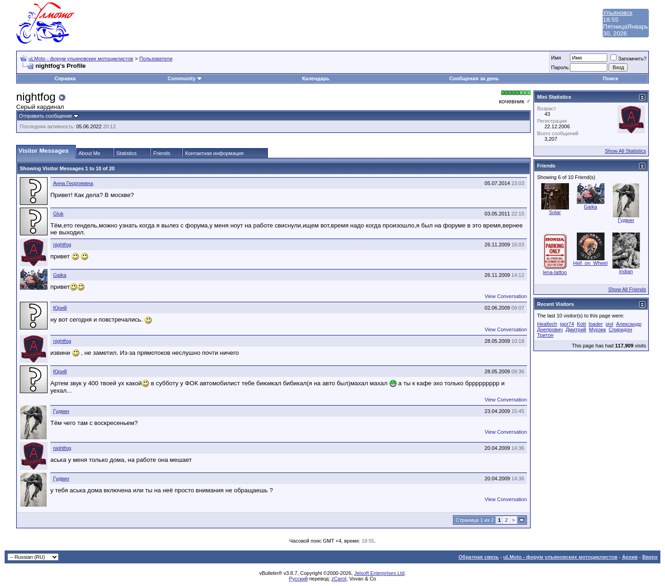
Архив (630, 557)
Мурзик (597, 329)
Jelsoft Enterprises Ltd (379, 573)
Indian (626, 271)
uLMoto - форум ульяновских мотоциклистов (81, 58)
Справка (65, 78)
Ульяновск (618, 12)
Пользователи (156, 58)
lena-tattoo (555, 272)
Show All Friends (627, 289)
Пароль (559, 67)
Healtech (547, 324)
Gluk (58, 213)
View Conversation (505, 296)
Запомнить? (629, 58)
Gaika (59, 275)
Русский (298, 578)
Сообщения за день (474, 78)
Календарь (315, 78)
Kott (581, 324)
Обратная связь (479, 557)
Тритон (545, 335)
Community (185, 78)
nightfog (62, 244)
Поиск (610, 78)
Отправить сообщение (45, 116)
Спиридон (620, 329)
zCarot (339, 578)
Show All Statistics (625, 151)
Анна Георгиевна (73, 183)
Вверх (650, 557)
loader (596, 324)
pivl (609, 324)
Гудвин (61, 411)
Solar (555, 212)
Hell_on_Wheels (591, 263)
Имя (556, 57)
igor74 (567, 324)
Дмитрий (576, 329)
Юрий (60, 308)
